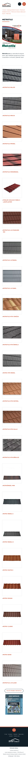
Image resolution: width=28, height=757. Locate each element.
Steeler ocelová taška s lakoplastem (11, 201)
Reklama (15, 734)
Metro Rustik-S (8, 570)
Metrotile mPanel (9, 143)
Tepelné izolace (6, 754)
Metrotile (8, 13)
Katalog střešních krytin (13, 10)
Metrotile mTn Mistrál (11, 401)
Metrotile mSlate (9, 87)
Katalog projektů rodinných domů (17, 754)
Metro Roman (7, 598)
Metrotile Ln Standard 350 (11, 231)
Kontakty (10, 734)
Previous (6, 708)
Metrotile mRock (9, 115)
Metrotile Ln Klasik (10, 683)
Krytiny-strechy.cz (14, 750)
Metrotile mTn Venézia (11, 316)
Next (21, 708)
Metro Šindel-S (8, 513)
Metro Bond (7, 654)
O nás (5, 734)
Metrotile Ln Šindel (10, 260)
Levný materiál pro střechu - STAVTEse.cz (14, 752)
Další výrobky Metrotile (14, 690)
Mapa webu (21, 734)
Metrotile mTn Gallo (10, 429)
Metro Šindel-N (8, 542)
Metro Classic (8, 626)
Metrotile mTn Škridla (11, 344)
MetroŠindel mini (9, 485)
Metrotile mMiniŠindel (10, 172)
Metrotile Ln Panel (9, 288)
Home (4, 10)
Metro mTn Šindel (9, 373)
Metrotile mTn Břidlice (11, 457)
